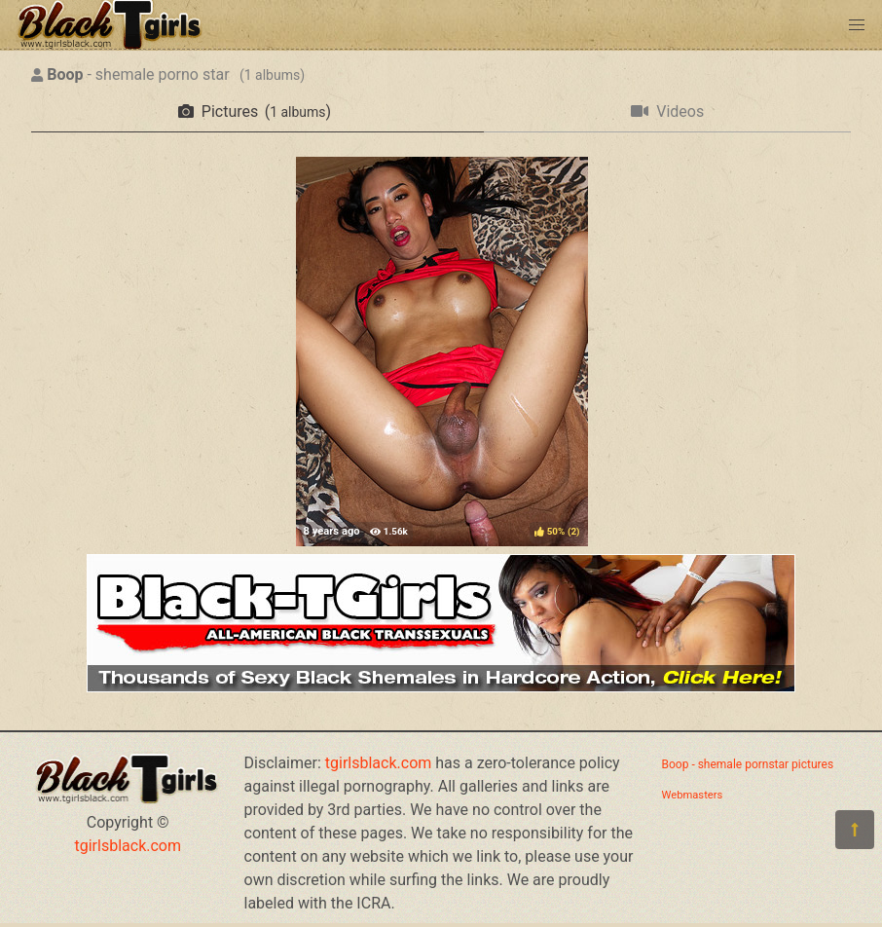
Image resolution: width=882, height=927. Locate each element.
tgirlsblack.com (128, 845)
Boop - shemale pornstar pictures (748, 764)
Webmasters (692, 795)
